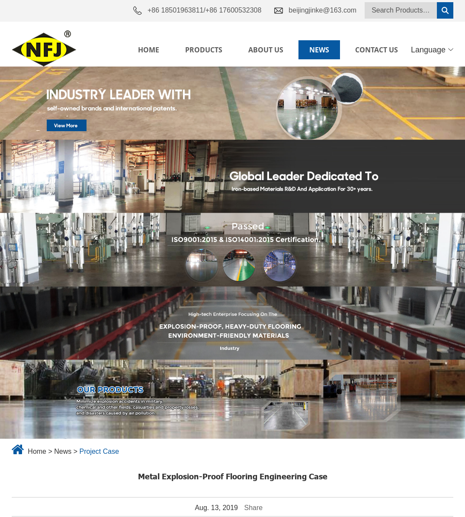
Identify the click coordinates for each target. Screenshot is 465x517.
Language (432, 49)
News (319, 50)
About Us (265, 50)
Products (203, 50)
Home (148, 50)
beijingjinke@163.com (322, 10)
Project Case (99, 451)
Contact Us (376, 50)
